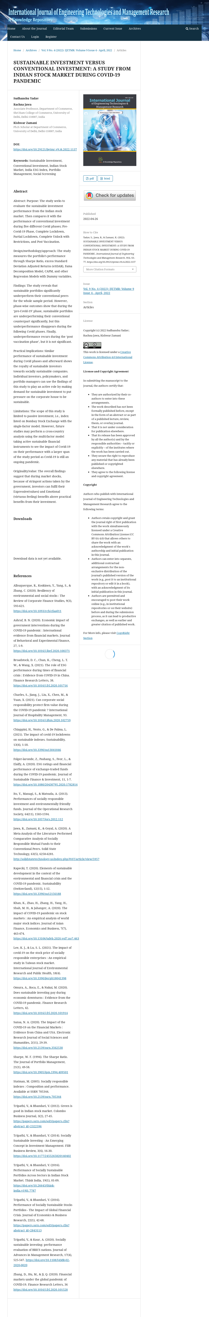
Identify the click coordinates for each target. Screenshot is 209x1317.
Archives (135, 28)
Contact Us (17, 37)
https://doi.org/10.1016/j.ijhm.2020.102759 (42, 720)
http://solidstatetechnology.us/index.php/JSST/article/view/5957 (56, 859)
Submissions (88, 28)
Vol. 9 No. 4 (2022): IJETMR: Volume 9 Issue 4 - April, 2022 (76, 50)
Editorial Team (63, 28)
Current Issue (112, 28)
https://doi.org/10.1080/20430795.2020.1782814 (45, 784)
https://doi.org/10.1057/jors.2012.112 (38, 819)
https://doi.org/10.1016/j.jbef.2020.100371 (41, 651)
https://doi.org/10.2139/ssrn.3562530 (38, 1048)
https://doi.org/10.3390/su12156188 (37, 894)
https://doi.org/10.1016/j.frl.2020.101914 (40, 1013)
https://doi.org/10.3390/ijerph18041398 (39, 978)
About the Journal (34, 28)
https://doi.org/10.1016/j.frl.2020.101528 (40, 1289)
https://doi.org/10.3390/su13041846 (37, 750)
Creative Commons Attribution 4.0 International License (107, 357)
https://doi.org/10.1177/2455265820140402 (42, 1156)
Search (192, 28)
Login (35, 37)
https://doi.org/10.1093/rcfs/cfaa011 (37, 611)
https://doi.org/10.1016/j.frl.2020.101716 (40, 685)
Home (11, 28)
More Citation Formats (100, 269)
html (106, 178)
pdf (91, 178)
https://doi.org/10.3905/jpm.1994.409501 (40, 1072)
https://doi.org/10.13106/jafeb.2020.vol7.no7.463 (46, 938)
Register (51, 37)
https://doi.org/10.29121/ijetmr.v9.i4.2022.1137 (45, 149)
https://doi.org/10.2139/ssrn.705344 (37, 1097)
